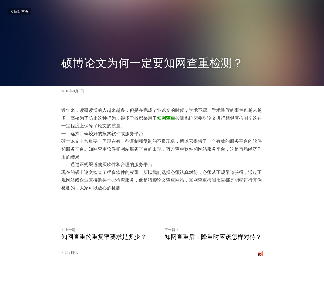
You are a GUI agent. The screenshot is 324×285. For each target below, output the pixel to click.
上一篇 (68, 229)
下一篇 (172, 229)
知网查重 (166, 118)
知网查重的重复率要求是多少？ (103, 236)
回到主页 (19, 11)
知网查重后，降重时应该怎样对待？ (213, 236)
